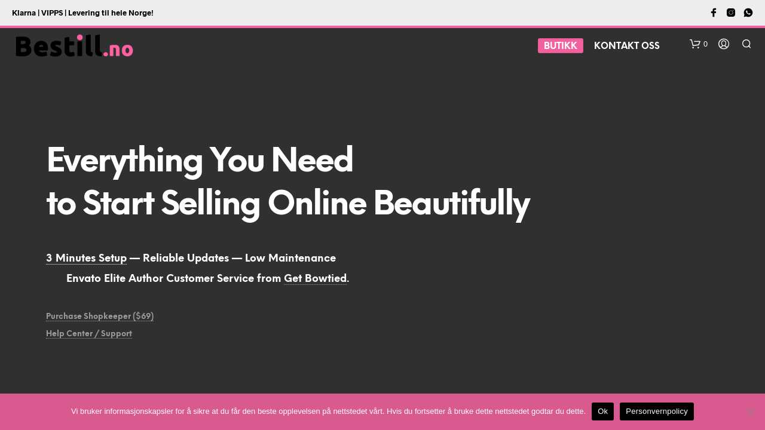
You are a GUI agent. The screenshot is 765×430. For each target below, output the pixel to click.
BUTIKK (560, 46)
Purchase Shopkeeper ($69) (100, 317)
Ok (603, 411)
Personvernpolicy (657, 411)
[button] (699, 44)
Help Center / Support (89, 334)
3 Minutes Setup (86, 258)
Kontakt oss (627, 46)
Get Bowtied (315, 279)
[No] (750, 411)
